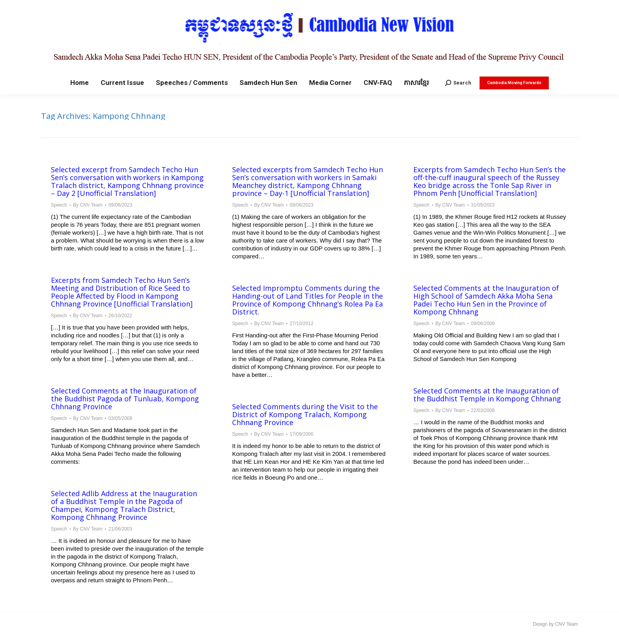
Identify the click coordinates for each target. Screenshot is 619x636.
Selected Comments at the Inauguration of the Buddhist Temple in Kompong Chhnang (487, 395)
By (88, 205)
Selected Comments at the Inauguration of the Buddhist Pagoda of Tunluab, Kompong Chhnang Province (125, 398)
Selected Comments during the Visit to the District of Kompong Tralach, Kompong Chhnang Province (305, 414)
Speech (59, 205)
